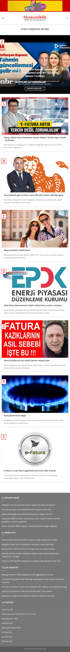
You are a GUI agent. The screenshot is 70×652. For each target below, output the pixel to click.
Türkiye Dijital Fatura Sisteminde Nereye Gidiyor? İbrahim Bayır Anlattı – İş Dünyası (35, 138)
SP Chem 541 (7, 632)
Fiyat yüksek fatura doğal (15, 416)
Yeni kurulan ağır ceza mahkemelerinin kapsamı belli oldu (26, 509)
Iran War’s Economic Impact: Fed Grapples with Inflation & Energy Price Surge (34, 587)
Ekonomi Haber (11, 498)
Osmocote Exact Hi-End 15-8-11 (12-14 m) (19, 614)
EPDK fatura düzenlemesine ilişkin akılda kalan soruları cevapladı (33, 305)
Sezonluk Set (7, 623)
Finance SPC (10, 533)
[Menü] (3, 18)
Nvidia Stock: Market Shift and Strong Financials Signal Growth (28, 549)
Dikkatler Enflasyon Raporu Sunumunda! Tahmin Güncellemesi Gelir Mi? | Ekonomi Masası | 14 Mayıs (35, 73)
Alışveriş (8, 602)
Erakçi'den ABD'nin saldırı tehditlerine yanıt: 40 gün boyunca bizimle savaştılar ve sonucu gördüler (31, 520)
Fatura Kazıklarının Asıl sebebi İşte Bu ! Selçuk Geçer (27, 360)
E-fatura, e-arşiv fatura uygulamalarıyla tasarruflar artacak (30, 471)
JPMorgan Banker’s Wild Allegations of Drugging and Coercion (27, 575)
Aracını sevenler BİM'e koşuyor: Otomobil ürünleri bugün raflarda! (29, 526)
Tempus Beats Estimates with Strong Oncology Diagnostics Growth (29, 540)
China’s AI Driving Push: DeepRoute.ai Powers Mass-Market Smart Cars (31, 561)
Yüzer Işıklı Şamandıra (11, 628)
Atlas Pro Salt (7, 610)
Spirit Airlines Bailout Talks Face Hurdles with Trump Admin (27, 591)
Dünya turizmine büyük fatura (17, 250)
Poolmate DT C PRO (10, 619)
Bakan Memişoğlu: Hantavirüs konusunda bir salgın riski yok (27, 514)
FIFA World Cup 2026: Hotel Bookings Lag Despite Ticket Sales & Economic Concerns (33, 580)
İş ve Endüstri (11, 567)
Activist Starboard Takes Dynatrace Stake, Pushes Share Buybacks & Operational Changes (30, 555)
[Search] (67, 18)
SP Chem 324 (7, 641)
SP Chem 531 (7, 637)
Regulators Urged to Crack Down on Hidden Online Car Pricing (28, 596)
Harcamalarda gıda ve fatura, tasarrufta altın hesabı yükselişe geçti (33, 195)
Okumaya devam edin (35, 89)
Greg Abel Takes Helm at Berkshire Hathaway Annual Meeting (27, 544)
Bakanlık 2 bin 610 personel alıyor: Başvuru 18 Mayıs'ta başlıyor (28, 505)
